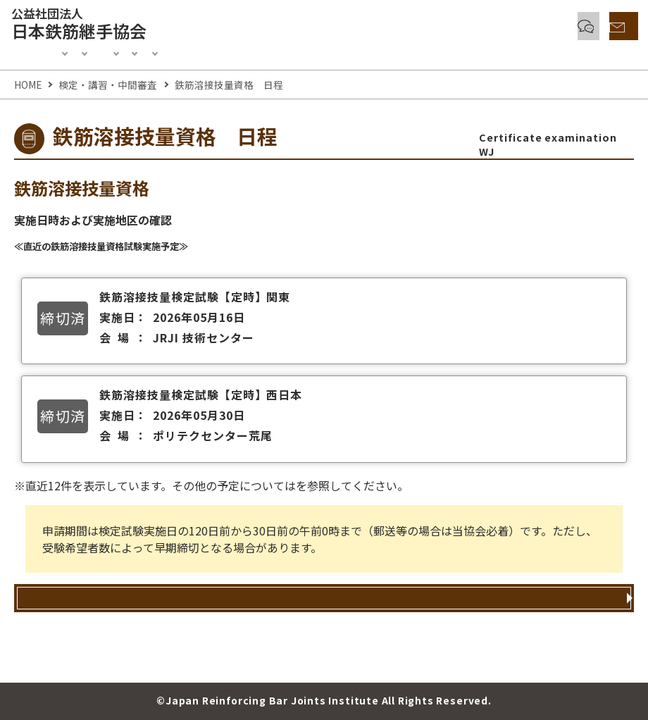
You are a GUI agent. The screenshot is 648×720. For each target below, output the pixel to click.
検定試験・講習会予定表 (358, 485)
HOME (28, 84)
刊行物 (466, 51)
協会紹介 (528, 51)
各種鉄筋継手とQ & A (449, 26)
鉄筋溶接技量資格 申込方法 (316, 620)
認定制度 (262, 51)
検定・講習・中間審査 (168, 51)
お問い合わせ (589, 26)
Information (60, 51)
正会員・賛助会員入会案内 (366, 51)
